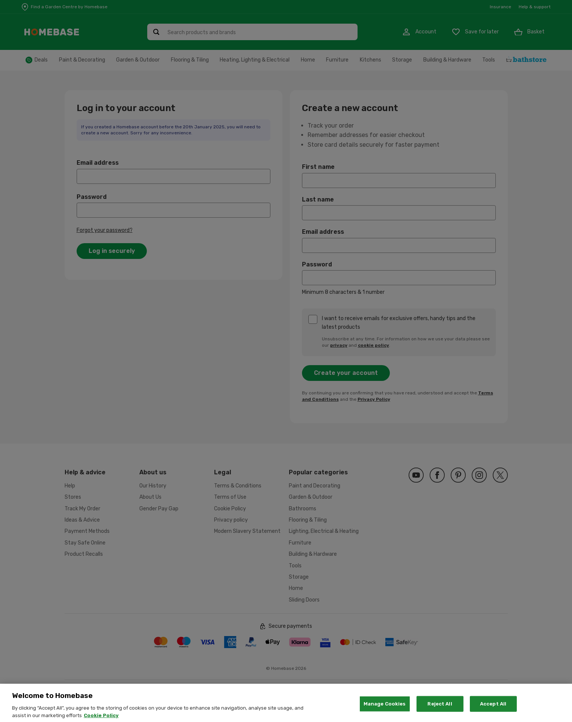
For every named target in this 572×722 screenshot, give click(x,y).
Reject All (439, 711)
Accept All (493, 711)
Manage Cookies (385, 711)
